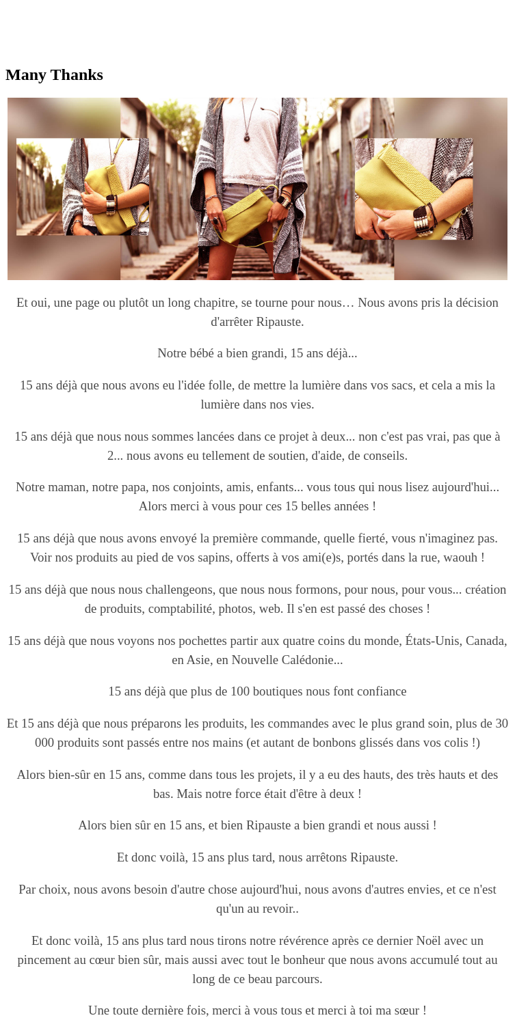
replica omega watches (55, 11)
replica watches (220, 11)
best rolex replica (145, 11)
